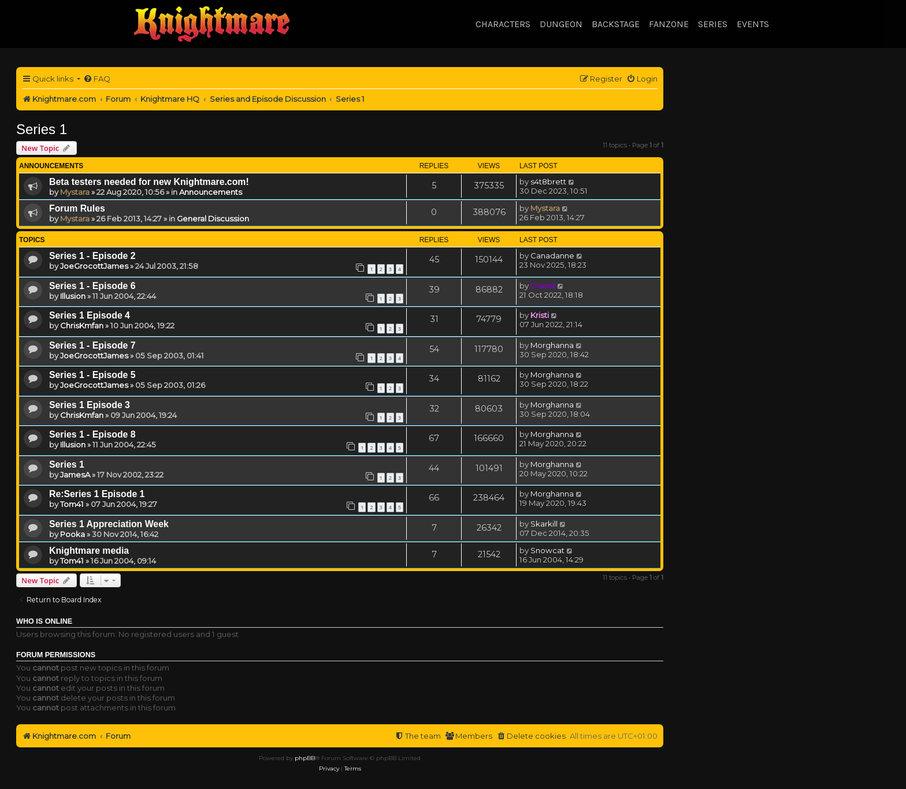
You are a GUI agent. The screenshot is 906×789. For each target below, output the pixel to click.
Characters (503, 23)
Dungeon (561, 23)
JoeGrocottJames (94, 266)
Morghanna (552, 345)
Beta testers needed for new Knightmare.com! (149, 182)
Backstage (616, 23)
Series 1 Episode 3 (89, 405)
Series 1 (41, 129)
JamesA (75, 474)
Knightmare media (89, 550)
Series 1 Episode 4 (89, 315)
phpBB (305, 758)
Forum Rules (77, 208)
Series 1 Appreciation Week (109, 524)
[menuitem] (96, 79)
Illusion (73, 296)
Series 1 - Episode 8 (92, 434)
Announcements (210, 192)
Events (753, 23)
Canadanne (552, 255)
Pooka (72, 534)
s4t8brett (548, 181)
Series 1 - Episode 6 (92, 286)
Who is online (44, 621)
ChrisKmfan (81, 325)
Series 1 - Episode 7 (92, 345)
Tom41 (72, 504)
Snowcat (547, 550)
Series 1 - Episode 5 (92, 375)
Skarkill (544, 523)
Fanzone (669, 23)
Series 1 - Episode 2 (92, 256)
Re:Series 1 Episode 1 (96, 494)
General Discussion (213, 218)
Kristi (539, 315)
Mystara (75, 192)
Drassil (542, 285)
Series (712, 23)
